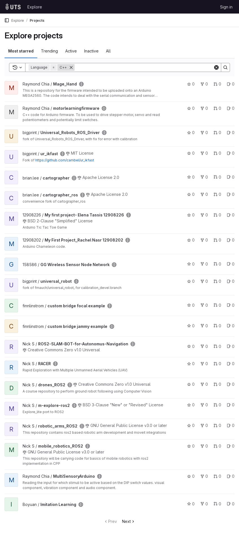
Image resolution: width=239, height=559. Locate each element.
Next (128, 521)
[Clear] (216, 67)
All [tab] (108, 51)
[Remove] (71, 67)
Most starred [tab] (21, 51)
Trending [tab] (49, 51)
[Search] (144, 67)
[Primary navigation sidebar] (6, 20)
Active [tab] (71, 51)
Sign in (226, 7)
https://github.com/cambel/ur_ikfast (64, 160)
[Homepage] (13, 6)
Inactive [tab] (91, 51)
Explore (34, 7)
